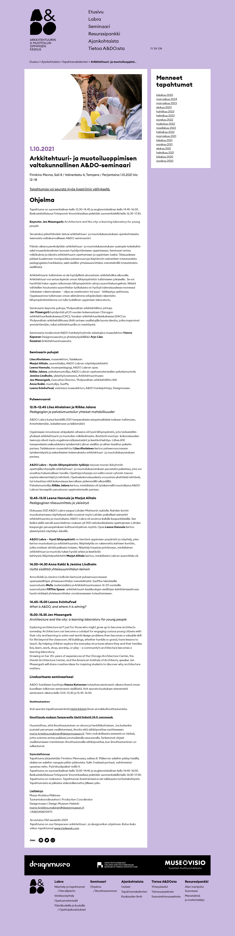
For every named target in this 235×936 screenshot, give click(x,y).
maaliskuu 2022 (166, 128)
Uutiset (125, 886)
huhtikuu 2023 (165, 111)
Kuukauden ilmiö (131, 896)
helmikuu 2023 (165, 115)
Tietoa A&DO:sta (106, 48)
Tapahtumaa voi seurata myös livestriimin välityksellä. (70, 189)
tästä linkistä (78, 709)
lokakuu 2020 (164, 156)
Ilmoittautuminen (106, 891)
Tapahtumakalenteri (134, 891)
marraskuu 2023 (166, 103)
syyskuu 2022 (164, 119)
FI (152, 48)
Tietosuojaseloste (163, 891)
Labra (94, 19)
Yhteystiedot (160, 886)
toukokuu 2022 (165, 124)
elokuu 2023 (164, 107)
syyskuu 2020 (164, 161)
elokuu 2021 (163, 148)
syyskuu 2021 (164, 144)
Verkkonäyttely (64, 895)
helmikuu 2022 (165, 132)
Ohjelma (95, 886)
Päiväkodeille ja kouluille (69, 905)
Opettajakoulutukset (72, 909)
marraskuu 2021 (166, 136)
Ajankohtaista (103, 41)
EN (160, 48)
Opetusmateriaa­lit (66, 900)
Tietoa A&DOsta (164, 881)
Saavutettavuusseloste (166, 896)
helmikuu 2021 (165, 152)
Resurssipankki (104, 33)
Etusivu (95, 11)
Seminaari (99, 26)
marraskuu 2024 (166, 99)
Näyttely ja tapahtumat (69, 886)
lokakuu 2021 (164, 140)
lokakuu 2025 (164, 95)
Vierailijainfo (67, 891)
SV (155, 48)
